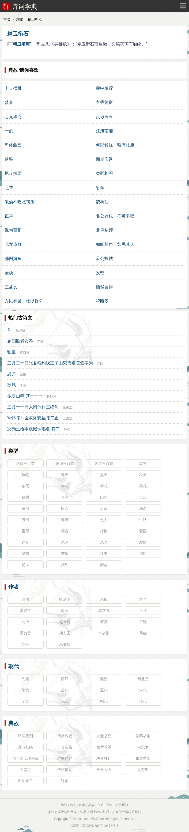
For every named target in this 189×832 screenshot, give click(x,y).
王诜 (143, 622)
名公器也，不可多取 (115, 216)
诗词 (64, 805)
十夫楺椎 (13, 88)
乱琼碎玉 (104, 116)
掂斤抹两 (13, 173)
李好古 (25, 610)
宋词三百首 (64, 463)
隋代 (25, 690)
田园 (65, 508)
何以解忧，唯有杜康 (115, 145)
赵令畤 (64, 622)
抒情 (104, 531)
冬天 (25, 486)
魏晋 (104, 679)
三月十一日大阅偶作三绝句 (33, 407)
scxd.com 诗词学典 (90, 819)
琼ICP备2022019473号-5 (100, 826)
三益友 (11, 287)
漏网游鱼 (13, 258)
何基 (104, 622)
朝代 (13, 666)
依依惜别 (64, 769)
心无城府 (13, 116)
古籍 (100, 805)
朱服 (104, 599)
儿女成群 (13, 244)
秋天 (143, 475)
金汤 (9, 272)
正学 (9, 216)
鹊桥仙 (102, 201)
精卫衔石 (18, 34)
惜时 (143, 553)
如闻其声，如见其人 (115, 244)
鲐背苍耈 (103, 747)
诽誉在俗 (64, 747)
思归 (11, 374)
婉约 (65, 565)
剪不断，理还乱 (25, 758)
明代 (104, 701)
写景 (143, 463)
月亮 (65, 497)
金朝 (25, 701)
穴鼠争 (143, 747)
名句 (73, 805)
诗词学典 (24, 6)
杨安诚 (20, 330)
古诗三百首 (103, 463)
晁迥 (65, 610)
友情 (65, 553)
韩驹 (67, 429)
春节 (65, 520)
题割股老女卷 (20, 341)
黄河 (25, 508)
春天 (65, 475)
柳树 (25, 497)
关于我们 (121, 805)
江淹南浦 (104, 131)
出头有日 (25, 781)
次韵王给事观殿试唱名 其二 (33, 429)
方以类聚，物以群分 (24, 301)
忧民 (25, 565)
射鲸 (100, 187)
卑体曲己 (13, 145)
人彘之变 (103, 736)
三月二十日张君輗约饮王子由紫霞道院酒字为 (50, 363)
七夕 (104, 520)
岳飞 (143, 610)
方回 (100, 363)
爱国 (143, 531)
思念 (104, 542)
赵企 (143, 599)
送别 (25, 542)
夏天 (104, 475)
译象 (65, 781)
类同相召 (104, 173)
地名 (143, 508)
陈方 (40, 341)
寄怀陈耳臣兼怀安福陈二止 (33, 418)
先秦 (25, 679)
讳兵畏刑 (25, 736)
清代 (143, 701)
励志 (25, 553)
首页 (7, 19)
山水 (104, 497)
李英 (23, 385)
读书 (104, 553)
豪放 (104, 565)
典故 (19, 19)
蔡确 (143, 633)
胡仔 (25, 644)
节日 (25, 520)
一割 (9, 131)
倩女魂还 (64, 736)
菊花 (143, 486)
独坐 (11, 352)
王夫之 (67, 418)
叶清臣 (64, 599)
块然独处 (103, 758)
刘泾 (25, 622)
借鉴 (9, 159)
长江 (143, 497)
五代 (104, 690)
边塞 (104, 508)
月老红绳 (25, 747)
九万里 (143, 769)
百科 (109, 805)
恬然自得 (104, 287)
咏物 (25, 475)
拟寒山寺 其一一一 (25, 396)
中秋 (143, 520)
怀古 (65, 531)
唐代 (65, 690)
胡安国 (64, 633)
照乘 (9, 187)
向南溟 (25, 769)
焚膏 (9, 102)
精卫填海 (21, 44)
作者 (13, 587)
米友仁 (64, 644)
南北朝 (143, 679)
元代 (65, 701)
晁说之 (67, 407)
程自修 (24, 352)
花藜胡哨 (142, 736)
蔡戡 (23, 374)
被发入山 (103, 769)
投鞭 (100, 272)
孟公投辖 (104, 258)
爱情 (143, 542)
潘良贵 (25, 633)
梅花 (65, 486)
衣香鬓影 (104, 102)
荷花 (104, 486)
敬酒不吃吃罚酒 (20, 201)
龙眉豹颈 (104, 230)
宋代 (143, 690)
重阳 (25, 531)
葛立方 (103, 610)
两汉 (65, 679)
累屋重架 (142, 758)
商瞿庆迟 (104, 159)
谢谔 (25, 599)
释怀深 (51, 396)
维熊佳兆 (64, 758)
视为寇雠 (13, 230)
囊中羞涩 (104, 88)
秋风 (11, 385)
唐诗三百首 (25, 463)
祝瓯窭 (102, 301)
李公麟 (103, 633)
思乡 (65, 542)
